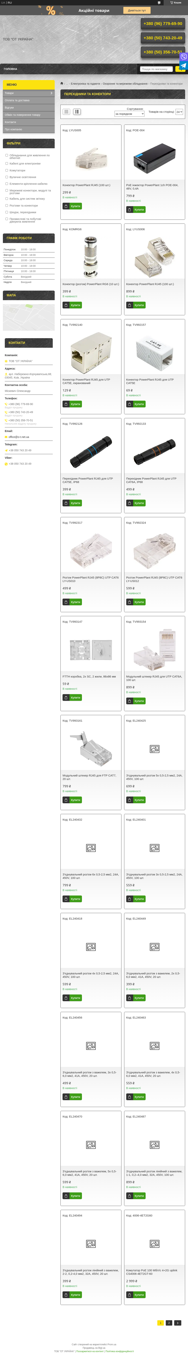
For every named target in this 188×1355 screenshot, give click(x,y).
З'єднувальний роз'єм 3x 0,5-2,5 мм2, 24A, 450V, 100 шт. (154, 876)
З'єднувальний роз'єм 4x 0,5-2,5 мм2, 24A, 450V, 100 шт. (91, 975)
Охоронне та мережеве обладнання (125, 83)
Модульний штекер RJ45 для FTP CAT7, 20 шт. (89, 777)
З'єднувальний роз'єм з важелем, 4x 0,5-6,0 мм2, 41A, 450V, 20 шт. (153, 1074)
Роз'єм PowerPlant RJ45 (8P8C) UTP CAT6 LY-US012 (154, 579)
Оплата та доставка (17, 100)
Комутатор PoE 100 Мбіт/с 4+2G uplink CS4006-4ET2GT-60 (151, 1272)
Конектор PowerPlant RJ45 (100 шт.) (86, 185)
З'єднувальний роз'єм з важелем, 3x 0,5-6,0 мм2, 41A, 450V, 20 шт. (89, 1074)
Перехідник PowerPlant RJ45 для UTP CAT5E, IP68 (88, 480)
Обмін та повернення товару (22, 114)
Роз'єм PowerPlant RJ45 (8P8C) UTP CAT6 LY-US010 (91, 579)
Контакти (10, 122)
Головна (10, 69)
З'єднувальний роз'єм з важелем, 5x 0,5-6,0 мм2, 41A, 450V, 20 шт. (89, 1173)
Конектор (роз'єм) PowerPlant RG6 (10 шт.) (91, 284)
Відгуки (9, 107)
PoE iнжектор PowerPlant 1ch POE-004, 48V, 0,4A (152, 186)
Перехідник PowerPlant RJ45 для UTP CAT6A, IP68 (151, 480)
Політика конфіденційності (120, 1351)
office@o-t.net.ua (19, 436)
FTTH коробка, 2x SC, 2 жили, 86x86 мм (89, 676)
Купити (75, 206)
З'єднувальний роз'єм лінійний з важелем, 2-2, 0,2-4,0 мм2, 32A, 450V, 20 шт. (91, 1272)
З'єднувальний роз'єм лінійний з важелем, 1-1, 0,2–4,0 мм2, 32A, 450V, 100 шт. (154, 1173)
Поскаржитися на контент (90, 1351)
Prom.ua (112, 1344)
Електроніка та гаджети (85, 83)
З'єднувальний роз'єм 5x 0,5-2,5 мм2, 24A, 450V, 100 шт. (154, 777)
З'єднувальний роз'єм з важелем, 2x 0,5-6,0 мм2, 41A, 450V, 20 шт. (153, 975)
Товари (9, 93)
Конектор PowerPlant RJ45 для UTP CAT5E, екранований (86, 381)
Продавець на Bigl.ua (94, 1348)
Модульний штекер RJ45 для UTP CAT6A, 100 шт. (154, 678)
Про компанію (13, 129)
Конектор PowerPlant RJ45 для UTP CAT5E (150, 381)
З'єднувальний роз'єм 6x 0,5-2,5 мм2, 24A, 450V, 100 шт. (91, 876)
